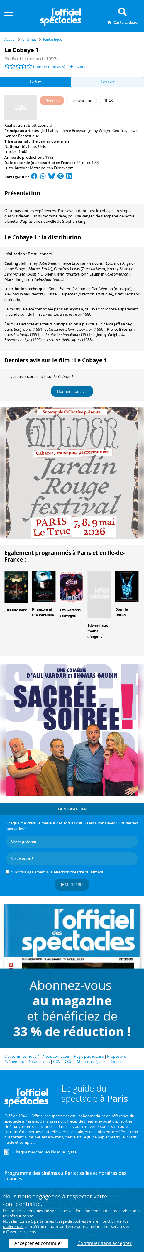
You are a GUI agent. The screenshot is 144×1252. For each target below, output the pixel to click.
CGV (56, 1061)
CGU (68, 1061)
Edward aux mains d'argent (97, 631)
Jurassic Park (15, 610)
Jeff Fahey (50, 130)
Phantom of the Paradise (43, 612)
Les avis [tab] (107, 82)
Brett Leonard (40, 125)
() (40, 263)
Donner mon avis (72, 391)
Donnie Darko (121, 612)
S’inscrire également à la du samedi (57, 872)
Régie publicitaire (89, 1056)
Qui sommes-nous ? (21, 1056)
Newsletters (39, 1061)
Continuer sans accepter (104, 1243)
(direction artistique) (79, 294)
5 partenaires (42, 1221)
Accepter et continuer (38, 1243)
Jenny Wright (99, 130)
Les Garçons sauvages (70, 612)
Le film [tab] (36, 82)
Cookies (117, 1061)
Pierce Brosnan (73, 130)
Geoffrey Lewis (125, 130)
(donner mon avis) (49, 66)
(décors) (24, 294)
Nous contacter (56, 1056)
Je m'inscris (72, 884)
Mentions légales (91, 1061)
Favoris (78, 66)
